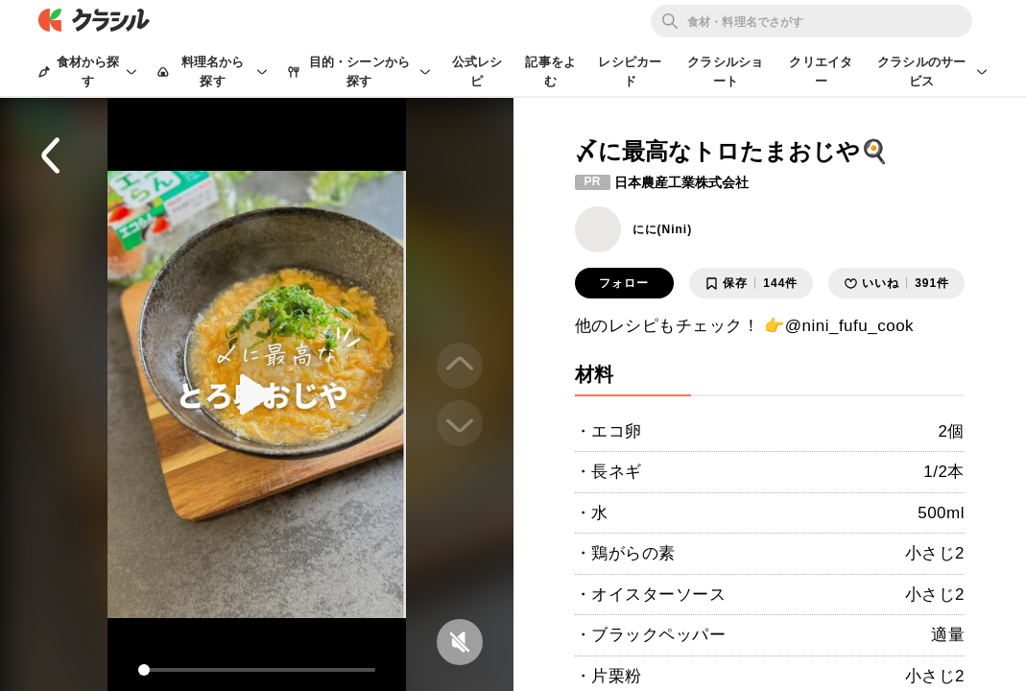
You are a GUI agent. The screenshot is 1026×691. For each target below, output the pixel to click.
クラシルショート (725, 71)
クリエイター (820, 71)
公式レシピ (477, 71)
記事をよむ (550, 71)
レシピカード (629, 71)
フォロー (624, 283)
